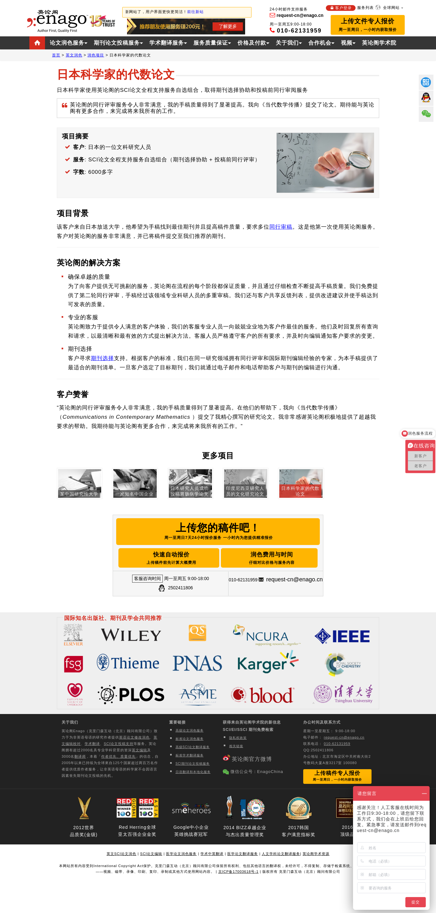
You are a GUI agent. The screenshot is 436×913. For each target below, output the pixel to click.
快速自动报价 (171, 558)
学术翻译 (92, 744)
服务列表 (365, 7)
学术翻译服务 (166, 43)
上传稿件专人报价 (337, 775)
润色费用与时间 (272, 558)
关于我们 (287, 43)
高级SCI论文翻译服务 (193, 747)
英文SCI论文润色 (121, 854)
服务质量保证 (210, 43)
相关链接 (236, 746)
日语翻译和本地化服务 (193, 772)
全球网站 (391, 7)
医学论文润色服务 (181, 854)
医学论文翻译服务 (242, 854)
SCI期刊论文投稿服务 (193, 763)
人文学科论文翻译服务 (281, 854)
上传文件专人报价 (368, 25)
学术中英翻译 (211, 854)
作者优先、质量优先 (118, 756)
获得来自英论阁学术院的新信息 (252, 722)
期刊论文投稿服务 (117, 43)
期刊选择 (102, 358)
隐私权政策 (238, 738)
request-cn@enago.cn (294, 579)
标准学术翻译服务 (190, 755)
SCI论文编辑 (151, 854)
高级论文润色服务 (190, 730)
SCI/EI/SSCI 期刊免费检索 (248, 729)
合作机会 (319, 43)
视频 (346, 43)
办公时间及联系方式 (322, 722)
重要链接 (177, 722)
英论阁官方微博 (252, 759)
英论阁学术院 (379, 43)
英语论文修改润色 (134, 737)
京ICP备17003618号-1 (238, 871)
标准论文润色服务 (190, 738)
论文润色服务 (67, 43)
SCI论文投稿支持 (118, 744)
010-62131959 (337, 744)
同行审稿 (280, 227)
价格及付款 (251, 43)
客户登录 (343, 8)
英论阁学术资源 (316, 854)
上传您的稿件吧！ (218, 532)
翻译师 (80, 756)
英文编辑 (139, 750)
